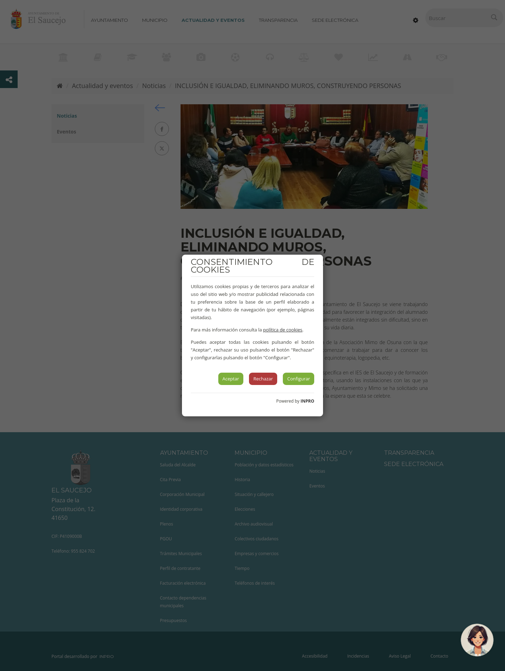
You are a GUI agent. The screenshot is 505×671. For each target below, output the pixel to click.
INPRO (307, 401)
